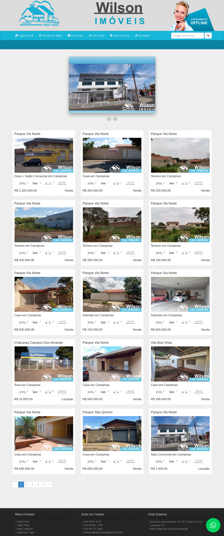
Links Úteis (97, 35)
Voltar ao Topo (25, 532)
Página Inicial (24, 35)
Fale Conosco (119, 35)
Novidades (142, 35)
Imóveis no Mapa (50, 35)
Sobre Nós (75, 35)
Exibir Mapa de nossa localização (169, 528)
